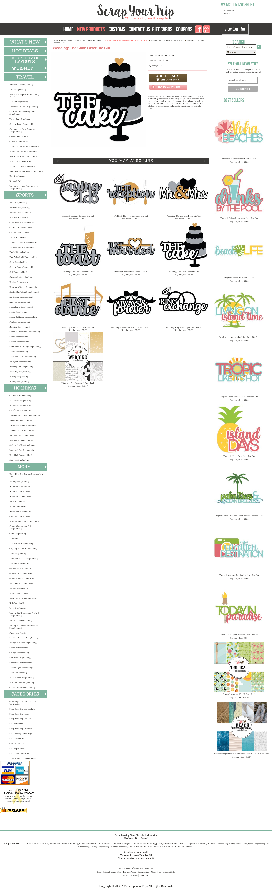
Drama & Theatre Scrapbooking (23, 242)
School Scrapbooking (18, 647)
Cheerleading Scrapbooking (21, 222)
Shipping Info (169, 872)
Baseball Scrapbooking (19, 207)
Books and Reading (17, 506)
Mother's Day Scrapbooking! (22, 435)
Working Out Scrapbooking (21, 366)
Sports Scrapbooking (256, 844)
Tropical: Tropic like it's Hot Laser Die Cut (239, 396)
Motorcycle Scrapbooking (20, 620)
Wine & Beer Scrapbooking (21, 677)
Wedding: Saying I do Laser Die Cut (78, 216)
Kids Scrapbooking (17, 603)
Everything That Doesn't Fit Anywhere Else (26, 475)
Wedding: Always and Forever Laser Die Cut (131, 327)
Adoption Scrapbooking (19, 486)
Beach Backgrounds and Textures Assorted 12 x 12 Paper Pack (241, 753)
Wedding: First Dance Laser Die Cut (78, 327)
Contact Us (156, 872)
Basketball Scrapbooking (20, 212)
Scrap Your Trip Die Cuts (20, 718)
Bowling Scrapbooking (19, 217)
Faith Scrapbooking (17, 553)
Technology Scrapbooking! (21, 667)
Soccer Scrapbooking (18, 336)
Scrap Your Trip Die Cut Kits (22, 709)
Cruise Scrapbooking (18, 141)
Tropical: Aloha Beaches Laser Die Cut (239, 158)
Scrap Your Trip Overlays (20, 728)
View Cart (144, 875)
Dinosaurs (13, 538)
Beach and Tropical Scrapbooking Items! (24, 95)
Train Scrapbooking (18, 672)
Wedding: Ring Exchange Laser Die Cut (183, 327)
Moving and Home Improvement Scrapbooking (23, 187)
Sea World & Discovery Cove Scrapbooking (22, 112)
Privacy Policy (129, 872)
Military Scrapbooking (19, 481)
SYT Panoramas (16, 723)
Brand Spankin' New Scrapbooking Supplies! (81, 40)
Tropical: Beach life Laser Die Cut (239, 277)
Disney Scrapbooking (18, 101)
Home (55, 40)
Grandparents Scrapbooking (21, 578)
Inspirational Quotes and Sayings (23, 598)
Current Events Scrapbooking (22, 687)
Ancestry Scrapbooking (19, 491)
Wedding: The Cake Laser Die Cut (184, 271)
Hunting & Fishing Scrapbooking (24, 151)
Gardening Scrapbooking (20, 568)
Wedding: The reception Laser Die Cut (131, 216)
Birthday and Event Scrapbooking (24, 521)
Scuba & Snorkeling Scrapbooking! (25, 331)
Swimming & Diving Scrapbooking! (25, 346)
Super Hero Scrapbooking (20, 662)
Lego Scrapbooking (17, 608)
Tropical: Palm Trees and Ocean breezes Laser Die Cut (239, 515)
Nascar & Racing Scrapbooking (23, 156)
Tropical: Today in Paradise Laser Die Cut (239, 634)
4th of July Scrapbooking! (20, 410)
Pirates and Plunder (17, 633)
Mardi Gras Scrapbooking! (21, 440)
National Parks (15, 181)
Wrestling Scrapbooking (20, 371)
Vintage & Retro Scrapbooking (23, 642)
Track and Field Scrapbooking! (23, 356)
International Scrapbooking (21, 84)
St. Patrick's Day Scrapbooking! (23, 445)
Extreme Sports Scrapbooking (22, 247)
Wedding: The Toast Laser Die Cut (78, 271)
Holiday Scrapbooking (100, 847)
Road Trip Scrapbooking (20, 161)
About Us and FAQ (112, 872)
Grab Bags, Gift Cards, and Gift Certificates (23, 702)
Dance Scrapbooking (18, 237)
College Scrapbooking (19, 652)
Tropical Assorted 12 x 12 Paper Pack (239, 694)
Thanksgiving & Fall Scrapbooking (24, 415)
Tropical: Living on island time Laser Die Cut (239, 337)
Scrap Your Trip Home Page (109, 11)
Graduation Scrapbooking (20, 573)
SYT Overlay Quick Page (20, 733)
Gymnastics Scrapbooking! (21, 277)
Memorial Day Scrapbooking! (22, 450)
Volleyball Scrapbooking (20, 361)
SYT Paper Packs (17, 748)
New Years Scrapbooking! (20, 400)
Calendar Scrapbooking (19, 516)
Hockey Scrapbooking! (19, 282)
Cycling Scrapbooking (19, 232)
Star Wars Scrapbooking (19, 657)
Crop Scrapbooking (17, 533)
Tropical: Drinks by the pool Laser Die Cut (239, 218)
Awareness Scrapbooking (20, 511)
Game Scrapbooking (18, 262)
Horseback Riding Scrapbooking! (24, 287)
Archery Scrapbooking (19, 381)
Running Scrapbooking (19, 327)
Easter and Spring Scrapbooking (23, 425)
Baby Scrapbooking (18, 501)
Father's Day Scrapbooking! (21, 430)
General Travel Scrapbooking (22, 124)
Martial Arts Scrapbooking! (21, 307)
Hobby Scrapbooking (18, 593)
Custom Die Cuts (16, 743)
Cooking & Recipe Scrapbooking (23, 638)
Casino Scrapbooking (18, 136)
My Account (228, 10)
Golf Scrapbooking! (18, 272)
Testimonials (143, 872)
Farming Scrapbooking (19, 563)
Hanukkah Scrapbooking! (20, 455)
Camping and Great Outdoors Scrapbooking (22, 130)
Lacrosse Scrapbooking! (20, 302)
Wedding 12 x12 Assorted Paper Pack (167, 40)
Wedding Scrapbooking (119, 847)
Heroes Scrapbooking (18, 588)
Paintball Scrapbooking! (20, 322)
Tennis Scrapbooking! (19, 351)
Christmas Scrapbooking (20, 395)
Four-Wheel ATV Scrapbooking (23, 257)
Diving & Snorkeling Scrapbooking (25, 146)
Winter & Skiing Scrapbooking (23, 166)
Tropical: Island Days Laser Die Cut (239, 456)
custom (202, 844)
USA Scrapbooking (17, 89)
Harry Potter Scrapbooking (21, 583)
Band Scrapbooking (18, 202)
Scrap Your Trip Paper (19, 714)
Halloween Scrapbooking (20, 405)
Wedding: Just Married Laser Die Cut (130, 271)
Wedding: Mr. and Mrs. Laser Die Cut (183, 216)
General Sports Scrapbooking (22, 267)
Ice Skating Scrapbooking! (21, 297)
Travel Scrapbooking (219, 844)
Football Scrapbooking (19, 252)
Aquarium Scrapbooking (20, 496)
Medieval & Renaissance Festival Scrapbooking (24, 614)
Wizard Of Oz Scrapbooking (21, 682)
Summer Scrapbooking (19, 460)
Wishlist (227, 13)
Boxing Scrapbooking (18, 376)
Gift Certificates (130, 875)
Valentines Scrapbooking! (20, 420)
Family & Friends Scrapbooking (23, 558)
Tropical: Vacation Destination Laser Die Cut (239, 575)
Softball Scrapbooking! (19, 341)
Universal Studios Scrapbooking (23, 106)
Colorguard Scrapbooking (20, 227)
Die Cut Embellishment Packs (22, 758)
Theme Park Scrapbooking (21, 119)
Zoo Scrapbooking (17, 176)
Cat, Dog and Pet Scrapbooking (23, 548)
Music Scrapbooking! (18, 312)
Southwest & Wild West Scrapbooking (26, 171)
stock (193, 844)
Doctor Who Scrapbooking (21, 543)
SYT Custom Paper (17, 738)
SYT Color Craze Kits (19, 753)
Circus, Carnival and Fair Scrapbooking (20, 527)
